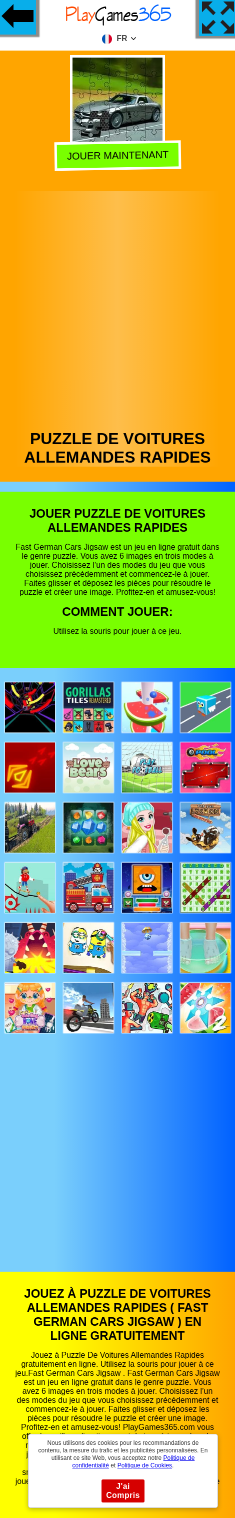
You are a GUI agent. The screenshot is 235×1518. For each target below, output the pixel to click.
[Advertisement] (117, 308)
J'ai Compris (123, 1490)
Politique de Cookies (145, 1465)
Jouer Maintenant (117, 157)
